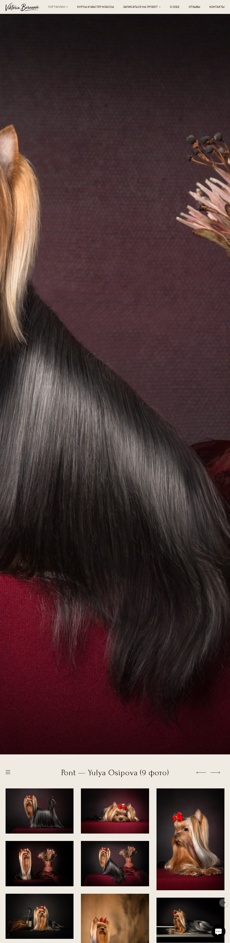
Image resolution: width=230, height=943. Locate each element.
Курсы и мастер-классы (95, 7)
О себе (174, 7)
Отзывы (194, 7)
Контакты (216, 7)
